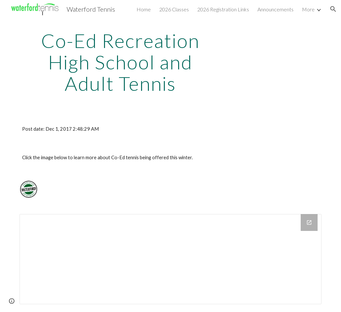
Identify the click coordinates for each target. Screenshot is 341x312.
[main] (120, 62)
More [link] (308, 9)
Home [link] (144, 9)
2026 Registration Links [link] (223, 9)
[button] (333, 9)
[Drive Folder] (170, 259)
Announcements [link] (275, 9)
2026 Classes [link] (174, 9)
